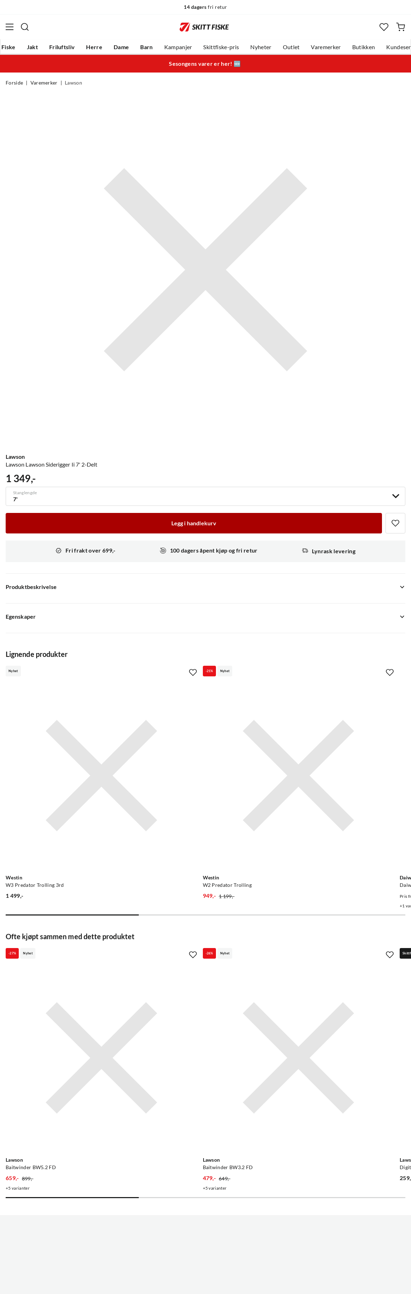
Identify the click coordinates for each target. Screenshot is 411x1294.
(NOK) (205, 1253)
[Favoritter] (384, 27)
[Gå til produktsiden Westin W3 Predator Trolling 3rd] (68, 742)
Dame (121, 47)
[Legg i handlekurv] (194, 523)
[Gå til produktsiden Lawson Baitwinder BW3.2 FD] (198, 958)
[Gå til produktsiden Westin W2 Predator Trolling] (198, 742)
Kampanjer (178, 47)
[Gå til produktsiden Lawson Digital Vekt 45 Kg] (329, 958)
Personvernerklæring (177, 1283)
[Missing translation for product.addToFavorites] (395, 523)
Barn (146, 47)
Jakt (32, 47)
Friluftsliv (62, 47)
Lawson (73, 83)
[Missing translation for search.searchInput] (25, 27)
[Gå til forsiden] (204, 26)
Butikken (363, 47)
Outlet (291, 47)
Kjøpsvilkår (220, 1283)
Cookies (249, 1283)
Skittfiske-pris (221, 47)
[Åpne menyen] (9, 27)
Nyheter (260, 47)
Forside (14, 83)
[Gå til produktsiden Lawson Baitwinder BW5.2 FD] (68, 958)
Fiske (8, 47)
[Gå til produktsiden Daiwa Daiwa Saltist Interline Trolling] (329, 742)
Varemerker (326, 47)
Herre (94, 47)
